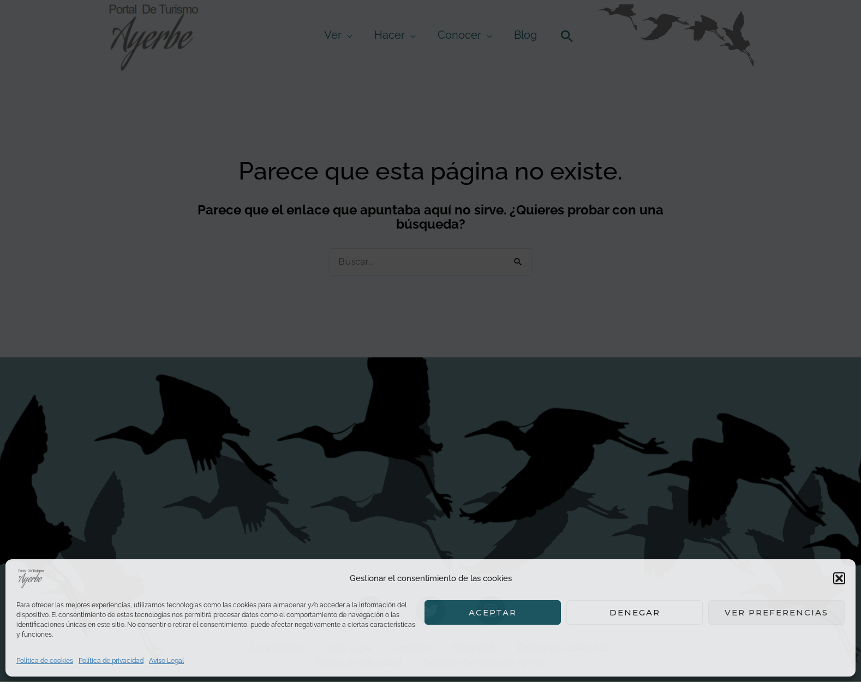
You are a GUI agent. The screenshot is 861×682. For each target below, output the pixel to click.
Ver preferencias (776, 612)
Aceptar (493, 612)
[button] (839, 578)
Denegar (634, 612)
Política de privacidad (111, 661)
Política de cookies (44, 661)
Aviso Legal (166, 661)
